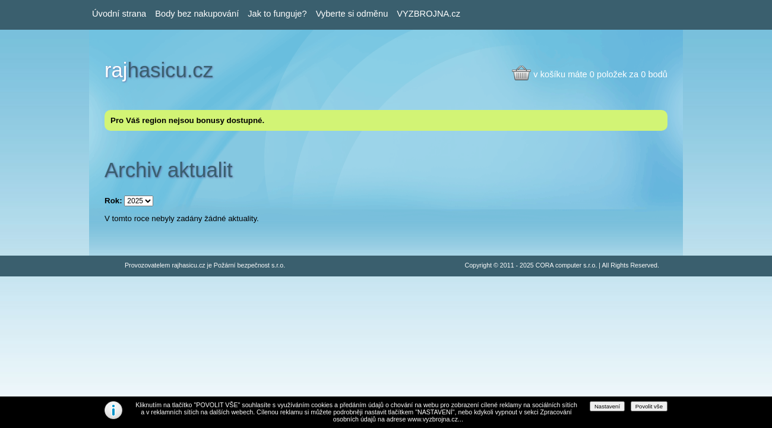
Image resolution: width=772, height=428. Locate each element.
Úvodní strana (119, 13)
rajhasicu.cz (188, 265)
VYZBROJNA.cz (428, 13)
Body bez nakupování (197, 13)
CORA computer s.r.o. (566, 265)
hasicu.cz (159, 70)
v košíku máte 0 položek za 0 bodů (600, 74)
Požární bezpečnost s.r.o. (249, 265)
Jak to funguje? (277, 13)
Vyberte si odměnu (352, 13)
